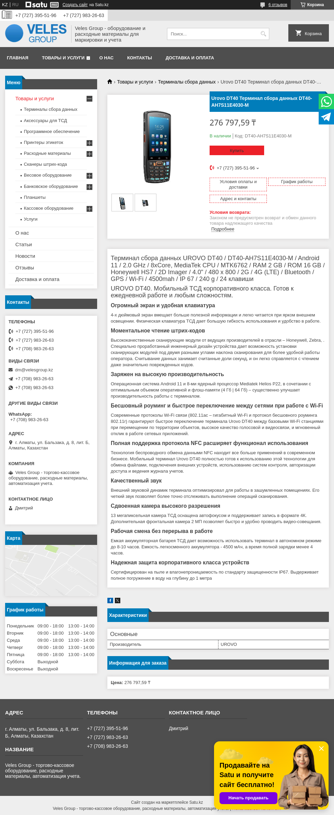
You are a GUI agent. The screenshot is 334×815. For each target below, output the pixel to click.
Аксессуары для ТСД (45, 120)
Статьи (23, 244)
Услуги (30, 219)
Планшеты (35, 197)
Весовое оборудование (48, 175)
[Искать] (263, 34)
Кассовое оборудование (49, 208)
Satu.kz (196, 802)
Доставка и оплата (190, 57)
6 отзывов (278, 4)
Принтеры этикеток (43, 142)
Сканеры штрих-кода (45, 164)
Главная (17, 57)
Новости (25, 256)
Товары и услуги (63, 57)
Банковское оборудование (51, 186)
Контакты (139, 57)
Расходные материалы (47, 153)
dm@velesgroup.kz (34, 369)
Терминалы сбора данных (187, 82)
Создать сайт (75, 4)
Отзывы (24, 267)
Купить (237, 150)
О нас (107, 57)
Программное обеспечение (52, 131)
